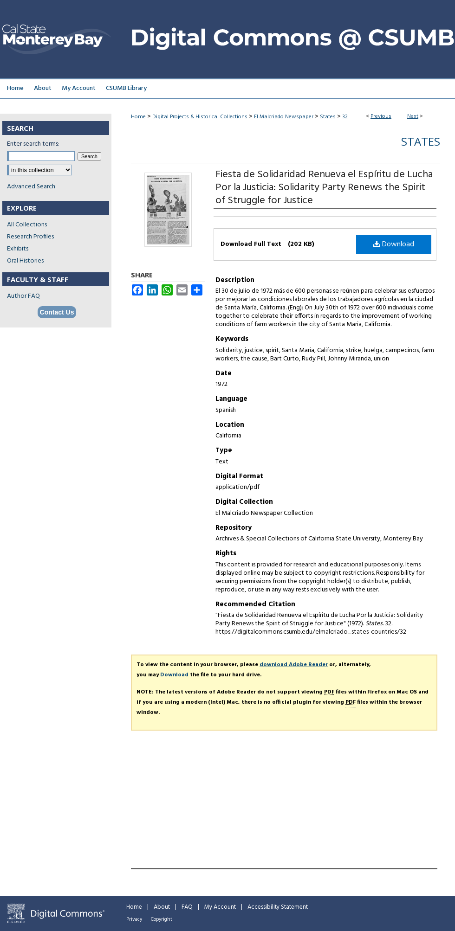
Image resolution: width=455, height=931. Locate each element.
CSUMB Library (126, 88)
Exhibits (17, 249)
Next (412, 116)
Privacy (134, 919)
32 (345, 117)
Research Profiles (30, 236)
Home (138, 117)
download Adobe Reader (294, 664)
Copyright (161, 919)
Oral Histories (25, 261)
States (328, 117)
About (162, 907)
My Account (220, 907)
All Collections (27, 224)
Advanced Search (31, 186)
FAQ (187, 907)
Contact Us (57, 312)
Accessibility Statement (277, 907)
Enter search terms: (33, 144)
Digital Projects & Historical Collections (199, 117)
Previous (380, 116)
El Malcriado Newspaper (283, 117)
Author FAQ (23, 296)
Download (393, 244)
